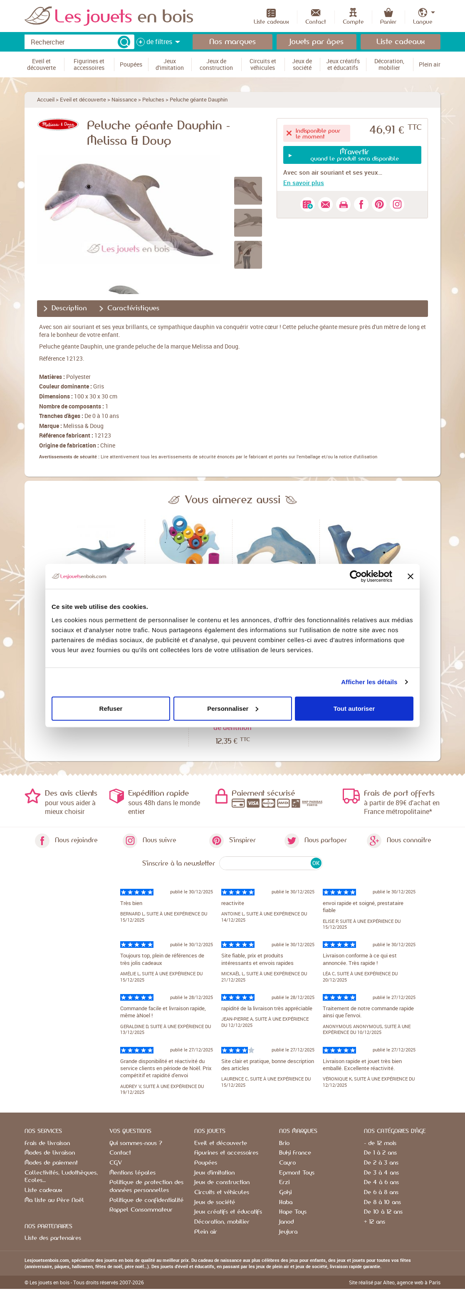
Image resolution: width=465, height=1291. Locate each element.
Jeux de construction (222, 1182)
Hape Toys (293, 1212)
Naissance (124, 99)
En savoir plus (303, 182)
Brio (284, 1143)
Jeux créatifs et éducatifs (228, 1212)
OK (315, 863)
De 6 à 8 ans (381, 1192)
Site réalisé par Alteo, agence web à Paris (394, 1282)
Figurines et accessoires (226, 1153)
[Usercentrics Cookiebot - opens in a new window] (355, 576)
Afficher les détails (369, 681)
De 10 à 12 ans (383, 1212)
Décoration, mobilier (222, 1222)
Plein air (205, 1232)
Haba (285, 1202)
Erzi (284, 1182)
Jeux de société (214, 1202)
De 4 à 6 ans (381, 1182)
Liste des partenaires (53, 1238)
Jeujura (288, 1232)
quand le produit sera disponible (354, 155)
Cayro (287, 1163)
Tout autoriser (354, 708)
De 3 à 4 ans (381, 1173)
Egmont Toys (296, 1173)
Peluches (153, 99)
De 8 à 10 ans (382, 1202)
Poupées (205, 1163)
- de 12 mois (380, 1143)
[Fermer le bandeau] (410, 576)
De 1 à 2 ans (380, 1153)
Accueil (45, 99)
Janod (286, 1222)
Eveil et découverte (83, 99)
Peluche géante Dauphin (199, 99)
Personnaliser (232, 708)
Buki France (295, 1153)
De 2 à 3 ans (381, 1163)
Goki (285, 1192)
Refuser (111, 708)
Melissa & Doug (83, 426)
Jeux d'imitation (214, 1173)
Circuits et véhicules (221, 1192)
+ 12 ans (374, 1222)
